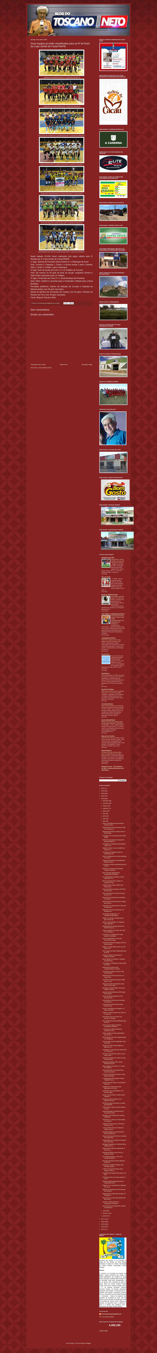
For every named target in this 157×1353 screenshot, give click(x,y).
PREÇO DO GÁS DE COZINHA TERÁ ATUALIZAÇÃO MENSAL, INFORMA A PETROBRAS (112, 723)
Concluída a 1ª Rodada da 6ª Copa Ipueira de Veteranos (112, 935)
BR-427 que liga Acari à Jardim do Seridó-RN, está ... (112, 881)
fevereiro (105, 1213)
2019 (103, 796)
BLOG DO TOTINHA (108, 689)
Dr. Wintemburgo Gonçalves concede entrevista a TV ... (113, 877)
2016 (103, 1221)
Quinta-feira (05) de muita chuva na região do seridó (112, 1153)
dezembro (106, 801)
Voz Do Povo (105, 654)
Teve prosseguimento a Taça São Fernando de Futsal (112, 939)
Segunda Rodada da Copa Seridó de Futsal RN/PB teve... (113, 1132)
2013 (103, 1229)
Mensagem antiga (87, 364)
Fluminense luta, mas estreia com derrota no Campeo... (112, 1017)
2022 (103, 788)
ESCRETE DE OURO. (108, 558)
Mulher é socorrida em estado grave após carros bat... (112, 918)
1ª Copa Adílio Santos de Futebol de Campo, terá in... (113, 1128)
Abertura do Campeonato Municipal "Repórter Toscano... (112, 869)
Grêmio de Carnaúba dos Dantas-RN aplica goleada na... (113, 840)
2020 (103, 793)
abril (104, 821)
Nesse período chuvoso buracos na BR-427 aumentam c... (114, 828)
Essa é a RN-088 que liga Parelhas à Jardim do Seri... (113, 824)
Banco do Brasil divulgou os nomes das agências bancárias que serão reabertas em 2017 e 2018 (113, 707)
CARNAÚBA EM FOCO (108, 638)
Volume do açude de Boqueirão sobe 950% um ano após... (113, 984)
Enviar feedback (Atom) (44, 367)
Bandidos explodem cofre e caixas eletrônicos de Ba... (112, 1062)
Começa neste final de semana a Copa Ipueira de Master (113, 1075)
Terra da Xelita (106, 577)
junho (104, 816)
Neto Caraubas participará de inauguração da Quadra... (111, 873)
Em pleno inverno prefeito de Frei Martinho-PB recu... (112, 1099)
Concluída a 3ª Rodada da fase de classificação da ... (112, 852)
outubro (105, 806)
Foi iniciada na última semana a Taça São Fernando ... (113, 972)
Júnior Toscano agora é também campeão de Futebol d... (111, 1025)
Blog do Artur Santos (108, 736)
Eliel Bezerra (105, 673)
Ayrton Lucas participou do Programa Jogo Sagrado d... (113, 922)
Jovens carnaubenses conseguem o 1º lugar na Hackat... (113, 1009)
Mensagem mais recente (38, 364)
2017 (103, 1219)
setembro (106, 808)
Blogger (88, 1343)
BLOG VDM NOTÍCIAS (108, 720)
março (105, 1211)
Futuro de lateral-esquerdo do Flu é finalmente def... (112, 996)
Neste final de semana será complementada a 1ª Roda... (111, 968)
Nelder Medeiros (107, 750)
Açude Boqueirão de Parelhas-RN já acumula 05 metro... (113, 1112)
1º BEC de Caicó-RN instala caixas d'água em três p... (112, 1169)
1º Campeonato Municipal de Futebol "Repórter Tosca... (113, 1079)
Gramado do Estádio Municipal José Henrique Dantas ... (113, 1165)
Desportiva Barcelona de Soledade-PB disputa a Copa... (113, 861)
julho (104, 813)
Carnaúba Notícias (107, 704)
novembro (106, 803)
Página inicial (63, 364)
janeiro (105, 1216)
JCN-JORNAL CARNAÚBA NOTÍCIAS (113, 614)
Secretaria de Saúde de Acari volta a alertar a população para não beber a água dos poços (112, 754)
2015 (103, 1224)
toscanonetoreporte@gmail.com (111, 1314)
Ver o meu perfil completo (106, 1317)
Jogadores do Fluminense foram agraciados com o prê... (111, 1087)
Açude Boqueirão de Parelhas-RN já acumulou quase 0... (113, 1070)
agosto (105, 811)
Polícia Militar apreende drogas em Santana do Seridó (117, 598)
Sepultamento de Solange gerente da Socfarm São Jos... (113, 927)
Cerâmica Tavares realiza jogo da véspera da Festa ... (112, 955)
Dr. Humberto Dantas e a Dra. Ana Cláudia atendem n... (112, 1157)
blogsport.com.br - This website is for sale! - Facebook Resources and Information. (113, 768)
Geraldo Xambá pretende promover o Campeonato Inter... (113, 1182)
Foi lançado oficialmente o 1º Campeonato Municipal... (110, 914)
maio (104, 818)
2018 (103, 798)
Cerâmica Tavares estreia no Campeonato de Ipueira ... (110, 1202)
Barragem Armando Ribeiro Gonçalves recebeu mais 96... (113, 988)
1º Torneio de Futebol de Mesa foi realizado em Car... (112, 1029)
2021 (103, 791)
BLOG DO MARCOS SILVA (110, 595)
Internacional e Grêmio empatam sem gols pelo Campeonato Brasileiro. (117, 561)
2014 (103, 1226)
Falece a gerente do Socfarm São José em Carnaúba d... (113, 931)
